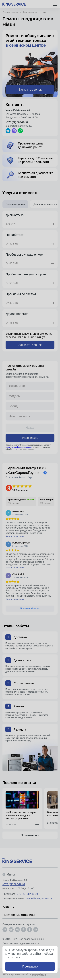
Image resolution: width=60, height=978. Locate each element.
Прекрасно (30, 966)
